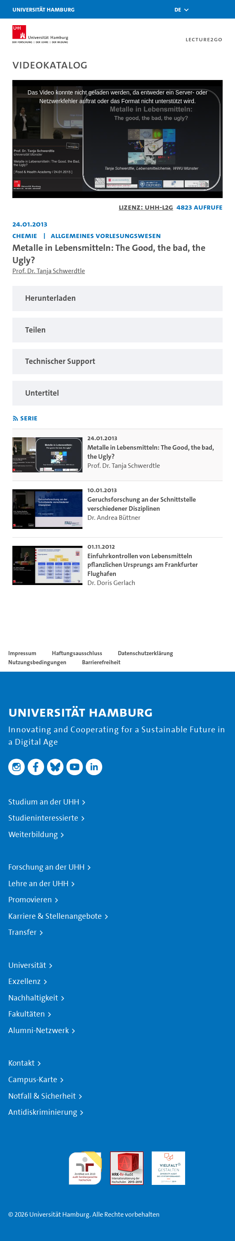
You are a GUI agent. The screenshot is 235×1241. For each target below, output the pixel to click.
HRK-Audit (166, 1156)
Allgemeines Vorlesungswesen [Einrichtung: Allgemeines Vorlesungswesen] (106, 235)
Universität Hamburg (43, 9)
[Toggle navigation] (220, 9)
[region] (117, 298)
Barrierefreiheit (101, 662)
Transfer (22, 932)
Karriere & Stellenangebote (55, 916)
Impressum (22, 653)
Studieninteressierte (43, 818)
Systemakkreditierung (210, 1156)
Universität (27, 965)
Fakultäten (26, 1014)
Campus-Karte (32, 1079)
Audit (118, 1156)
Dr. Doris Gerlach (111, 582)
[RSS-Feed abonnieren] (15, 418)
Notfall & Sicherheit (42, 1096)
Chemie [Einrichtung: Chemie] (24, 235)
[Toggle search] (200, 9)
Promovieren (30, 899)
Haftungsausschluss (77, 653)
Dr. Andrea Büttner (114, 517)
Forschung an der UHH (46, 867)
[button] (177, 9)
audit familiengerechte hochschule (85, 1166)
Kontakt (21, 1063)
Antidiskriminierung (42, 1112)
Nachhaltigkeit (33, 998)
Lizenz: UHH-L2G (146, 207)
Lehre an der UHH (38, 883)
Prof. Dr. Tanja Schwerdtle (48, 271)
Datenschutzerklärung (145, 653)
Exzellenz (24, 981)
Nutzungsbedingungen (37, 662)
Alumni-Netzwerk (38, 1030)
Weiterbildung (33, 834)
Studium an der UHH (43, 802)
